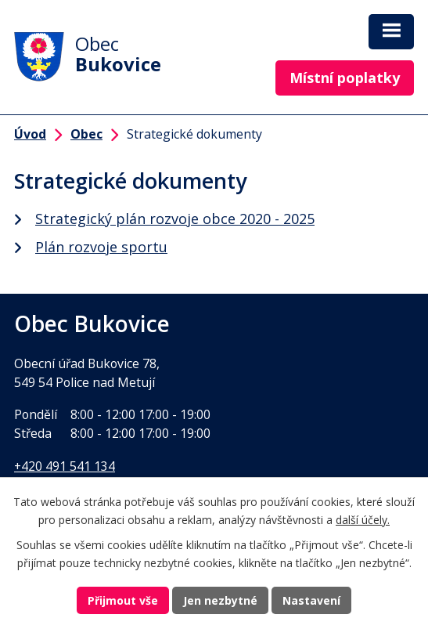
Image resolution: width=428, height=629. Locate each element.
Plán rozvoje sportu (101, 246)
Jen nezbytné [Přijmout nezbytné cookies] (220, 600)
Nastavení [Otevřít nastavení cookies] (311, 600)
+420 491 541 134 (64, 466)
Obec (86, 134)
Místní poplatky (345, 77)
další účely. (363, 519)
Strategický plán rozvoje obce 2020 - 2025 (175, 218)
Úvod (30, 134)
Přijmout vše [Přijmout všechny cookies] (123, 600)
